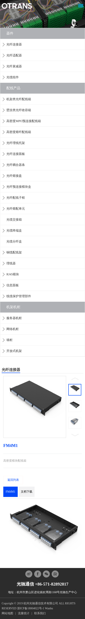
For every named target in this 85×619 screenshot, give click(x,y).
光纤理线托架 (15, 143)
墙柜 (9, 340)
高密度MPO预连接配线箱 (23, 121)
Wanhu (49, 608)
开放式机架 (14, 351)
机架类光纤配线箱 (18, 99)
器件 (9, 33)
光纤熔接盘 (14, 175)
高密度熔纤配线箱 (18, 132)
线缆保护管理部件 (18, 296)
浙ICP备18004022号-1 (30, 608)
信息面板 (12, 285)
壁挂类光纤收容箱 (18, 110)
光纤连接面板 (15, 154)
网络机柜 (12, 329)
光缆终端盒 (14, 230)
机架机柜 (13, 307)
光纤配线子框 (15, 197)
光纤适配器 (14, 55)
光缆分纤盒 (14, 241)
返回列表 (13, 479)
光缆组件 (12, 77)
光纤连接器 (14, 44)
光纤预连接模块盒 (18, 186)
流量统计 (23, 613)
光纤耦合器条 (15, 164)
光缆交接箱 (14, 219)
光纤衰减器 (14, 66)
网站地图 (7, 613)
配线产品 (13, 88)
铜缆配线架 (14, 252)
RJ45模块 (12, 274)
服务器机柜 (14, 318)
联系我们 (40, 613)
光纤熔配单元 (15, 208)
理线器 (11, 263)
